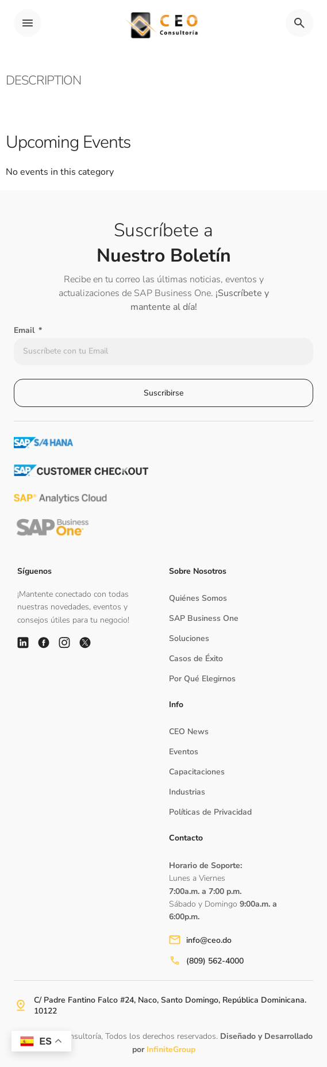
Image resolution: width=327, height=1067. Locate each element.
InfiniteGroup (171, 1049)
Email (25, 330)
